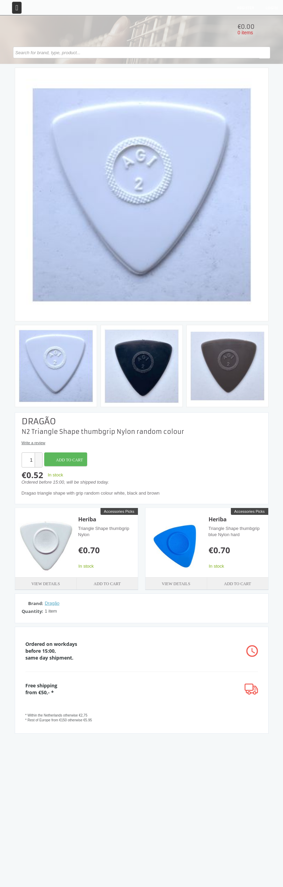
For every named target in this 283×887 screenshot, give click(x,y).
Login (272, 7)
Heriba (87, 519)
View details (45, 583)
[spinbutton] (28, 460)
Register (245, 7)
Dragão (52, 603)
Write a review (33, 443)
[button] (38, 456)
